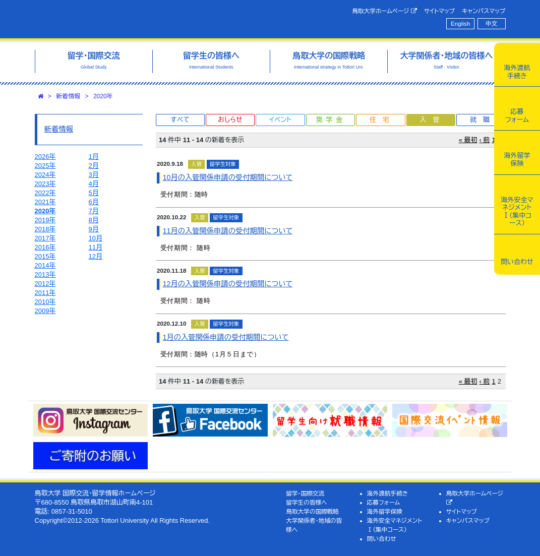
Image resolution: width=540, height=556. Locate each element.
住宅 (383, 119)
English (460, 23)
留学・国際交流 (305, 493)
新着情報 (68, 96)
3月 (94, 174)
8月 (94, 220)
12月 (95, 256)
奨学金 (331, 119)
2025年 (45, 165)
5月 (94, 193)
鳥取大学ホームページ (384, 11)
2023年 (45, 184)
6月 (94, 202)
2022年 (45, 193)
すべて (180, 119)
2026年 (45, 156)
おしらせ (230, 119)
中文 (491, 23)
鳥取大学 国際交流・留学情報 (135, 19)
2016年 (45, 247)
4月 (94, 184)
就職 (483, 119)
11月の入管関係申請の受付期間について (228, 231)
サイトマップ (439, 11)
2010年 (45, 301)
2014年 (45, 265)
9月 (94, 229)
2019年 (45, 220)
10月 (95, 238)
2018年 (45, 229)
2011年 (45, 292)
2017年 (45, 238)
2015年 (45, 256)
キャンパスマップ (483, 11)
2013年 (45, 274)
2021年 (45, 202)
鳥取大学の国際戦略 (312, 511)
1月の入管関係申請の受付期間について (226, 337)
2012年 (45, 283)
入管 (432, 119)
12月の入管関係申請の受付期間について (228, 284)
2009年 (45, 311)
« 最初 (468, 140)
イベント (280, 119)
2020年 (103, 96)
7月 (94, 211)
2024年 (45, 174)
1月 (94, 156)
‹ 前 (484, 140)
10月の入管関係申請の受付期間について (228, 177)
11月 (95, 247)
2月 (94, 165)
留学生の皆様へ (306, 502)
